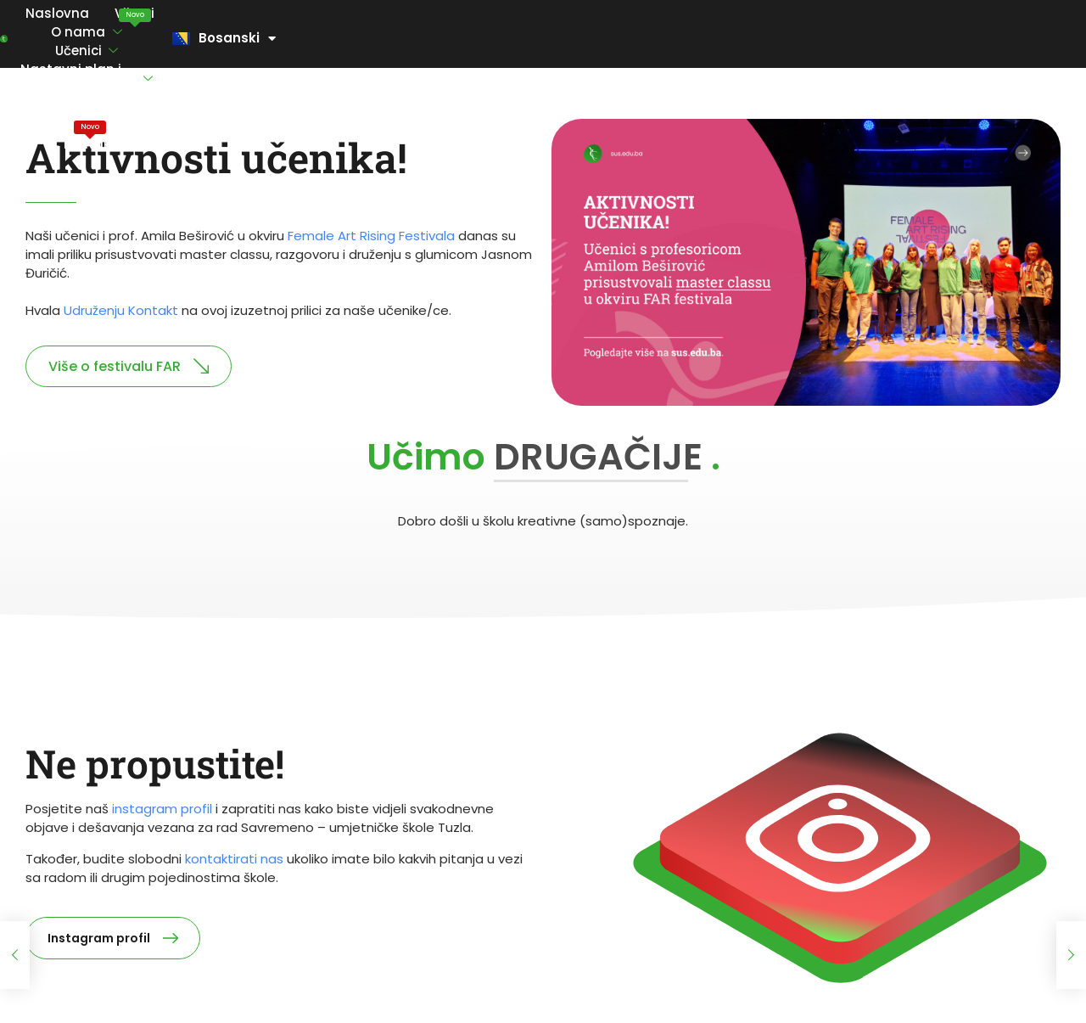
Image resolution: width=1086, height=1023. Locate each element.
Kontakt (919, 38)
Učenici (357, 38)
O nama (258, 38)
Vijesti (177, 27)
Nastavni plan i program (511, 38)
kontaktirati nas (234, 859)
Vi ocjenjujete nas (691, 38)
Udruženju (121, 310)
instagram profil (162, 809)
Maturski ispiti (821, 27)
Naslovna (100, 38)
